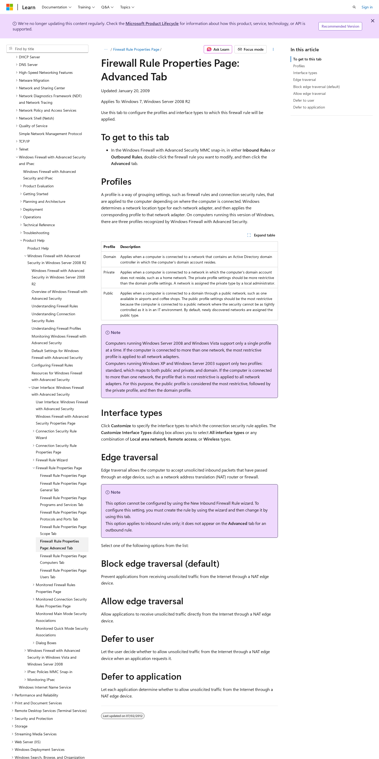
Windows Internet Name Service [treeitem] (45, 677)
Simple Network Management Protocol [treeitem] (50, 123)
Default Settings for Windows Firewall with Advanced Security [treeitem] (57, 344)
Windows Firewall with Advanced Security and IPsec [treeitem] (49, 165)
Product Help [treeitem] (38, 238)
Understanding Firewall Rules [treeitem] (55, 295)
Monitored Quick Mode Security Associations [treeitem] (62, 622)
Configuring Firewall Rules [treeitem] (52, 355)
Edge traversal (304, 79)
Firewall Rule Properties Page (136, 49)
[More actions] (273, 49)
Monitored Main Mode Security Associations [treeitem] (61, 607)
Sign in (367, 6)
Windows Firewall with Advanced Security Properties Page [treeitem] (62, 410)
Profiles (299, 65)
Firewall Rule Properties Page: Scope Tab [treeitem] (63, 520)
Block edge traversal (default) (316, 86)
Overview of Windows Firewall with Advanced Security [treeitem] (59, 285)
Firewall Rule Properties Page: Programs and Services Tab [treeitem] (63, 491)
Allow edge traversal (309, 93)
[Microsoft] (9, 7)
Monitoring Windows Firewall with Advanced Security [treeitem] (59, 329)
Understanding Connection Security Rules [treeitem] (53, 307)
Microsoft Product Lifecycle (152, 23)
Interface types (305, 72)
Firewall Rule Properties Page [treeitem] (63, 465)
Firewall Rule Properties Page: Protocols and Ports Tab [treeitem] (63, 506)
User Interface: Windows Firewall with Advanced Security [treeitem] (62, 395)
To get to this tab (307, 58)
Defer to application (309, 107)
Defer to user (303, 100)
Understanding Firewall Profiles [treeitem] (56, 318)
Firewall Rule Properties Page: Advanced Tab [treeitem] (59, 534)
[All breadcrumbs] (105, 49)
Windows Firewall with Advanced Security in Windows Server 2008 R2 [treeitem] (58, 267)
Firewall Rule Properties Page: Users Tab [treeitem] (63, 564)
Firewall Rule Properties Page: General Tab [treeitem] (63, 477)
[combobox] (47, 49)
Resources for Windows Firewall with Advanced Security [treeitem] (57, 366)
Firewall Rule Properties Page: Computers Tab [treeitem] (63, 549)
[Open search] (354, 7)
